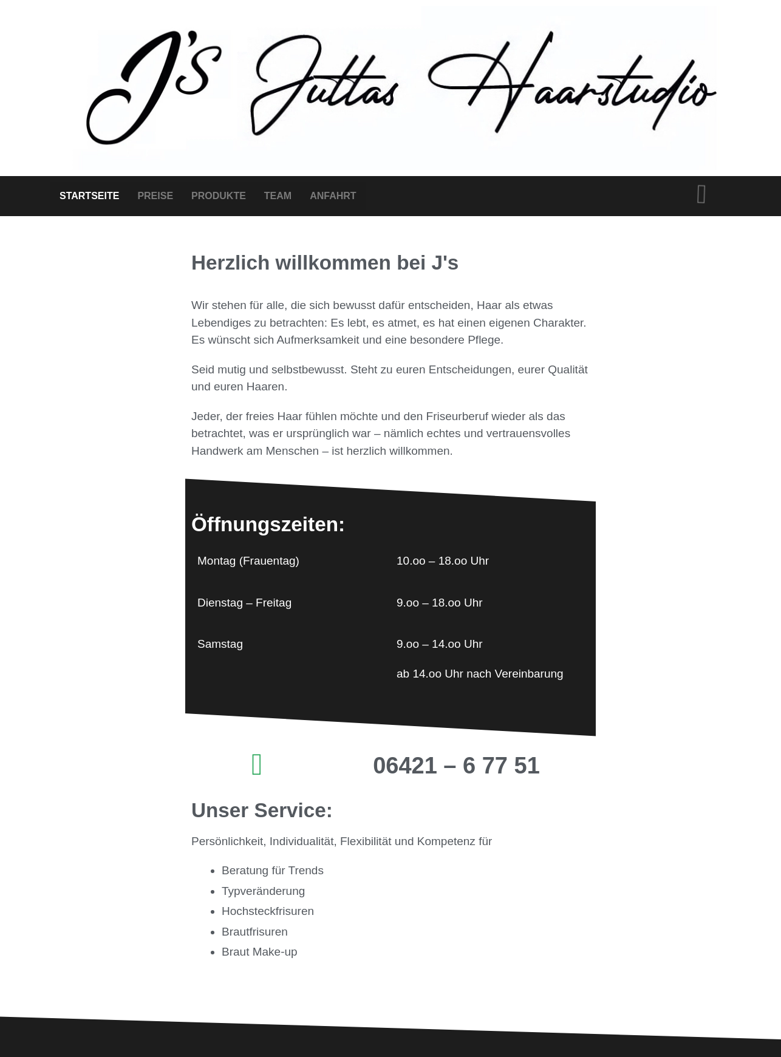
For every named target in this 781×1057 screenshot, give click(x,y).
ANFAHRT (333, 196)
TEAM (278, 196)
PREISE (155, 196)
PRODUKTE (218, 196)
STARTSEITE (89, 196)
